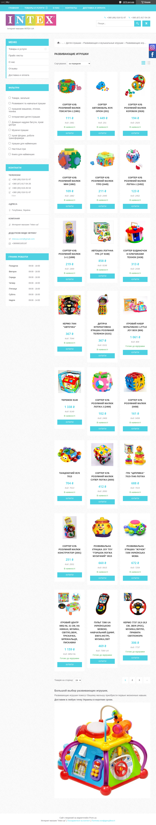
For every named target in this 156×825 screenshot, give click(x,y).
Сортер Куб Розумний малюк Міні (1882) (70, 181)
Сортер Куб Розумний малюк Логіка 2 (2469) (102, 403)
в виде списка (148, 63)
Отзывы (13, 68)
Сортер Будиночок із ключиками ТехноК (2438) (135, 254)
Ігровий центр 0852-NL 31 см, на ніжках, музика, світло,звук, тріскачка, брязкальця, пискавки (69, 632)
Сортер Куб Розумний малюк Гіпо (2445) (102, 181)
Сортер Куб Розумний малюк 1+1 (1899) (70, 254)
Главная (14, 8)
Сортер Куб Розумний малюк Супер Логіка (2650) (102, 476)
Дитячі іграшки (73, 43)
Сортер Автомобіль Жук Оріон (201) (102, 107)
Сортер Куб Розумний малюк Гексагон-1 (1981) (70, 107)
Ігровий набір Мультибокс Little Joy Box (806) (135, 327)
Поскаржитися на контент (78, 821)
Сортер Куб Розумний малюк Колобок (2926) (135, 107)
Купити (70, 133)
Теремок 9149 (69, 400)
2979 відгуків (128, 2)
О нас (56, 8)
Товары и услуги (34, 8)
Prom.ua (92, 818)
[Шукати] (137, 24)
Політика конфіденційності (103, 821)
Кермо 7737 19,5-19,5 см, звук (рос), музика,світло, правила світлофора (135, 629)
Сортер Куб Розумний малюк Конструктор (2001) (69, 549)
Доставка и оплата (94, 8)
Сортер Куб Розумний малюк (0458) (135, 403)
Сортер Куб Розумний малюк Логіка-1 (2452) (135, 181)
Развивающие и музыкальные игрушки (103, 43)
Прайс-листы (16, 55)
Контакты (71, 8)
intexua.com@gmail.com (23, 239)
